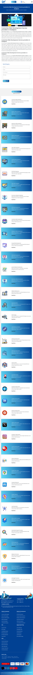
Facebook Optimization (5, 641)
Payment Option (4, 658)
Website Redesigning (4, 619)
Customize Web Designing (5, 614)
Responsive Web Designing (5, 617)
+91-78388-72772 (20, 602)
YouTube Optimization (5, 649)
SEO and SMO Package (20, 636)
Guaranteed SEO (4, 627)
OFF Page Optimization (5, 634)
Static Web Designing (4, 621)
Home (3, 656)
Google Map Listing (19, 629)
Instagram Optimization (5, 648)
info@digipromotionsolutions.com (7, 602)
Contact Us (9, 656)
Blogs (12, 656)
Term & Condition (4, 657)
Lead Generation (19, 634)
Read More (14, 103)
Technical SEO (4, 636)
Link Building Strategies (5, 631)
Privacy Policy (16, 656)
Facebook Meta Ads (19, 631)
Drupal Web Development (20, 619)
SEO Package (3, 629)
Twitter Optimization (4, 646)
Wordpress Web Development (21, 617)
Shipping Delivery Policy (15, 657)
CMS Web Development (20, 621)
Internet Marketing (19, 627)
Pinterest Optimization (5, 644)
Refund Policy (9, 657)
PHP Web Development (20, 614)
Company (5, 656)
